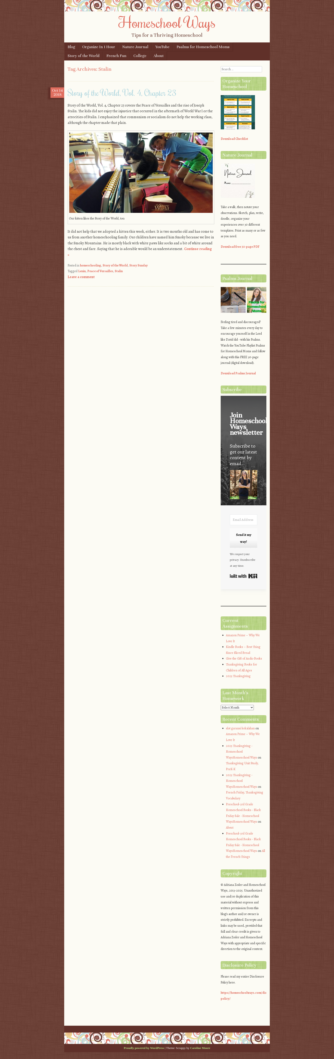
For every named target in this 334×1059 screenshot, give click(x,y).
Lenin (82, 271)
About (159, 55)
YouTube (162, 46)
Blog (71, 46)
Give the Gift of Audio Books (244, 658)
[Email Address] (243, 519)
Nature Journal (135, 46)
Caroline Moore (200, 1048)
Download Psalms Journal (238, 373)
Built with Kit (243, 576)
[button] (243, 485)
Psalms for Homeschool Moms (203, 46)
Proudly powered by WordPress (144, 1048)
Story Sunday (138, 265)
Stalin (119, 271)
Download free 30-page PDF (240, 247)
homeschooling (90, 265)
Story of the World (83, 55)
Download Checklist (234, 139)
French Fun (116, 55)
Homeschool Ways (167, 22)
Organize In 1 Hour (98, 46)
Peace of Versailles (100, 271)
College (139, 55)
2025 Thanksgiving (238, 676)
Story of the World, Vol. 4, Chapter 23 (122, 92)
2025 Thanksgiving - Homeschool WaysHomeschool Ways (241, 752)
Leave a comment (81, 276)
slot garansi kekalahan (240, 728)
